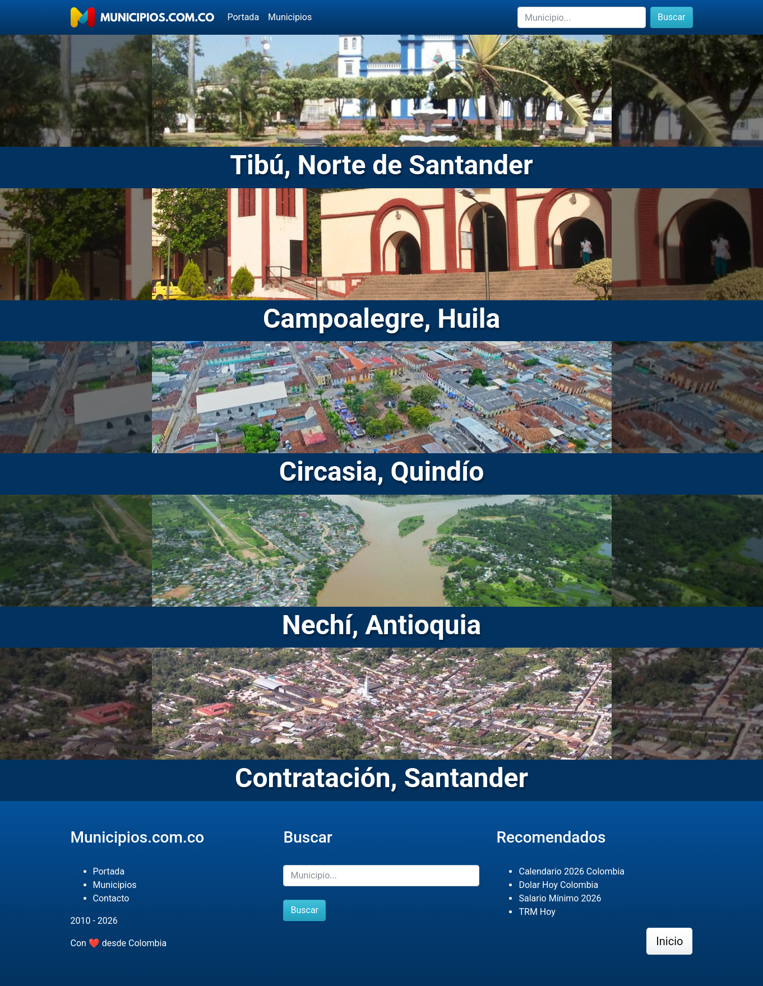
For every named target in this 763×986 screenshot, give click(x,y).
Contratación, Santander (381, 778)
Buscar (672, 17)
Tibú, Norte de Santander (381, 165)
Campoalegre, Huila (381, 318)
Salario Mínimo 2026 (560, 898)
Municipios (290, 17)
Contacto (111, 898)
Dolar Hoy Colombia (558, 885)
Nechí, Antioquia (381, 625)
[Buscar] (581, 17)
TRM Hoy (537, 911)
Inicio (669, 941)
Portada (244, 17)
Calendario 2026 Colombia (572, 871)
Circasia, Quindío (381, 471)
